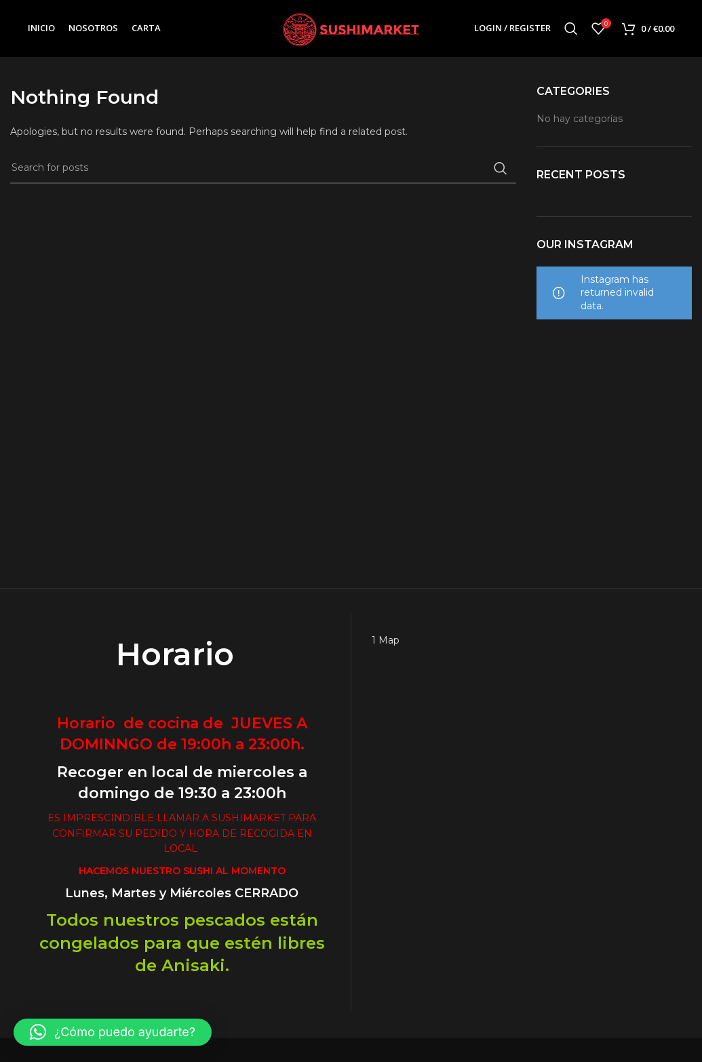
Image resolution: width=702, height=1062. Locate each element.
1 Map (385, 641)
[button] (113, 1032)
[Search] (571, 29)
